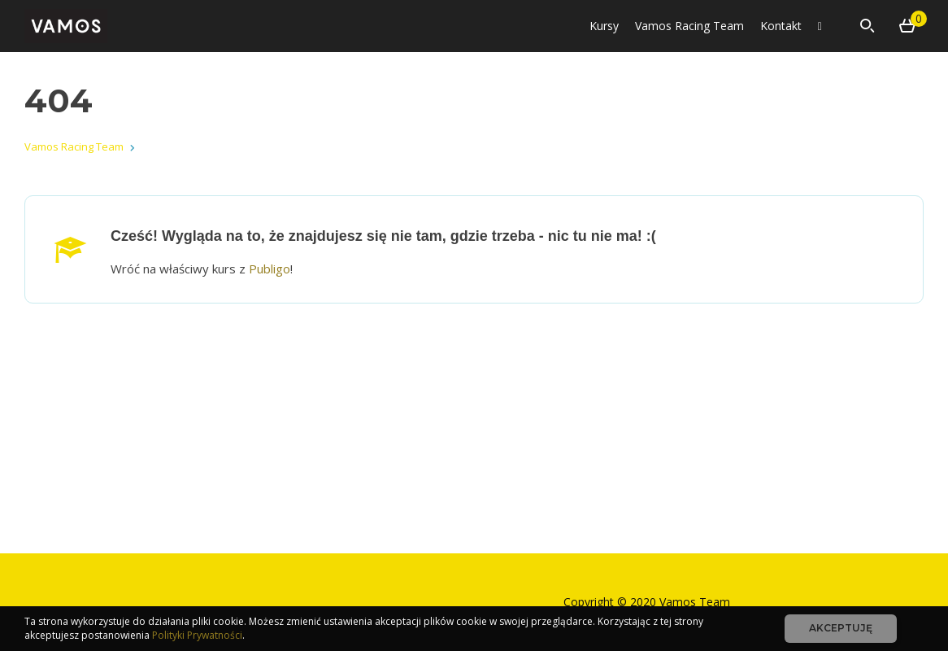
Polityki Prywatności (197, 635)
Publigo (269, 268)
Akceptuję (840, 628)
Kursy (604, 25)
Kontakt (781, 25)
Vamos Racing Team (689, 25)
